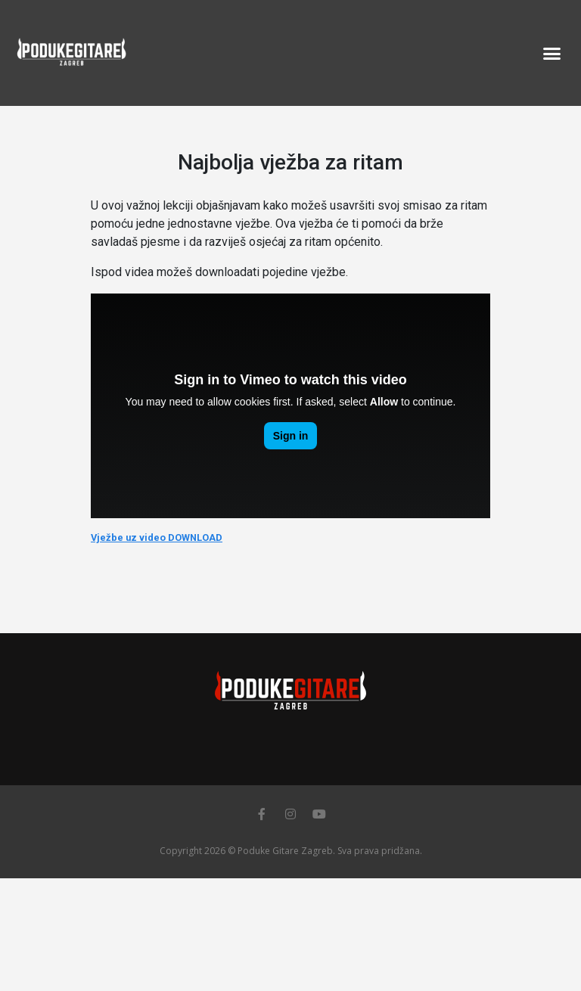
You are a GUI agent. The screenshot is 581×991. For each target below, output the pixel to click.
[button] (551, 53)
